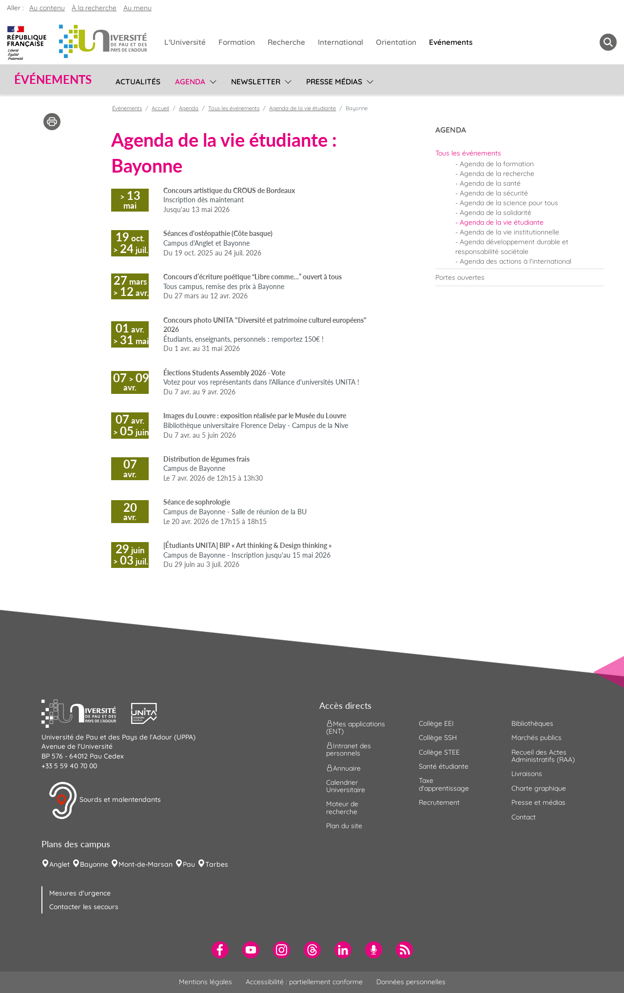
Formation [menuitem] (236, 42)
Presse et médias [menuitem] (538, 802)
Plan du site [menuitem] (344, 825)
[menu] (211, 80)
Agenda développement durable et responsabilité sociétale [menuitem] (511, 246)
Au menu (137, 7)
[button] (86, 712)
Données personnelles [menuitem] (411, 981)
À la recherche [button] (94, 7)
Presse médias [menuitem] (334, 81)
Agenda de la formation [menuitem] (497, 163)
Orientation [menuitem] (396, 42)
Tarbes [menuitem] (216, 864)
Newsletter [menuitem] (255, 81)
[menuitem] (519, 153)
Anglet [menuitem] (59, 864)
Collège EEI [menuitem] (436, 723)
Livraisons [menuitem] (526, 773)
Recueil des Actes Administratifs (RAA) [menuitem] (543, 756)
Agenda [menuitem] (190, 81)
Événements (127, 108)
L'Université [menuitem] (185, 42)
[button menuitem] (608, 42)
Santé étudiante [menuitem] (443, 766)
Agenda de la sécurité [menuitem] (494, 193)
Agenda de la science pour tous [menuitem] (509, 202)
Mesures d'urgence (80, 893)
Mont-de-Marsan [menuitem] (145, 864)
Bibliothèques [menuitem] (532, 723)
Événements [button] (53, 79)
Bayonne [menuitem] (94, 864)
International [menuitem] (340, 42)
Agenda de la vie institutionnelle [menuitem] (509, 232)
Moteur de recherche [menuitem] (342, 807)
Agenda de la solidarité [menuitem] (495, 212)
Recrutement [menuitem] (439, 802)
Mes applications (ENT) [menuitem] (355, 727)
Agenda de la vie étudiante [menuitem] (502, 222)
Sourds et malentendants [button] (104, 800)
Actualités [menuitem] (138, 81)
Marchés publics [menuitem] (536, 737)
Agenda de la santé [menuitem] (490, 183)
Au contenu (47, 7)
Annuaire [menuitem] (343, 767)
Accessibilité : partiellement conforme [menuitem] (304, 981)
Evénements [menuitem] (450, 42)
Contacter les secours (83, 906)
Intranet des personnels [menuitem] (348, 749)
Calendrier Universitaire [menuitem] (345, 786)
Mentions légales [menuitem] (205, 981)
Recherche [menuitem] (286, 42)
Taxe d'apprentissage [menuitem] (444, 784)
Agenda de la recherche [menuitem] (497, 173)
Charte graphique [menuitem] (538, 788)
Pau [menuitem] (189, 864)
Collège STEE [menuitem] (439, 752)
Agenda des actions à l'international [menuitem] (515, 261)
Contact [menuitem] (523, 817)
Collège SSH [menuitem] (438, 737)
